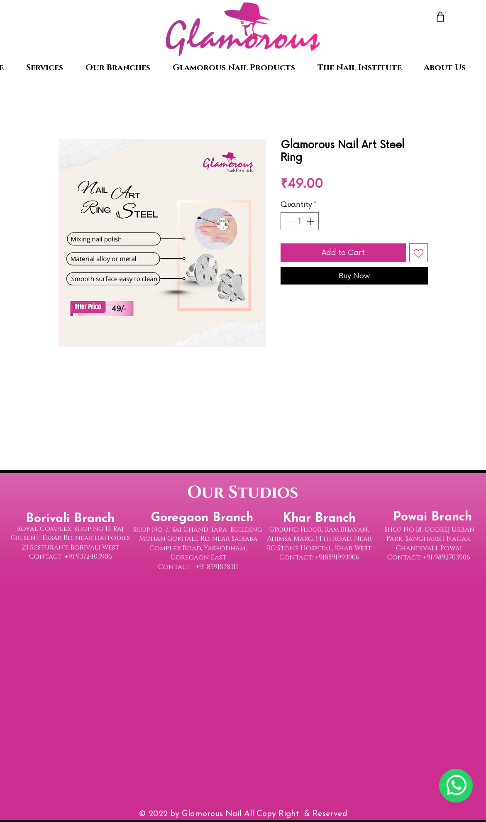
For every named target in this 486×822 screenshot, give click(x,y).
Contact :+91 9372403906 (70, 556)
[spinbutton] (300, 221)
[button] (117, 68)
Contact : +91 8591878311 (198, 567)
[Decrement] (288, 221)
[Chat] (456, 785)
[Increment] (311, 221)
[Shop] (440, 16)
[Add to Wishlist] (418, 252)
